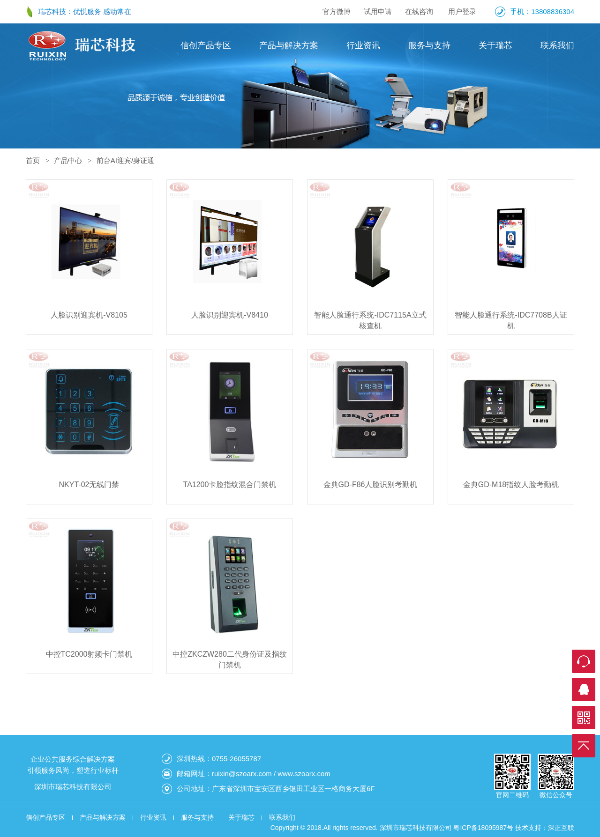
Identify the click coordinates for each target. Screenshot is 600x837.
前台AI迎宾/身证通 (125, 160)
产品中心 (68, 160)
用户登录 (462, 11)
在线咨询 (419, 11)
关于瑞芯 (495, 45)
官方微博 (336, 11)
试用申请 (378, 11)
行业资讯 (363, 45)
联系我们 (557, 45)
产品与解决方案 (288, 45)
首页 (33, 160)
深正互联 (561, 827)
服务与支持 (429, 45)
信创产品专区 (205, 45)
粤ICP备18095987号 (483, 827)
